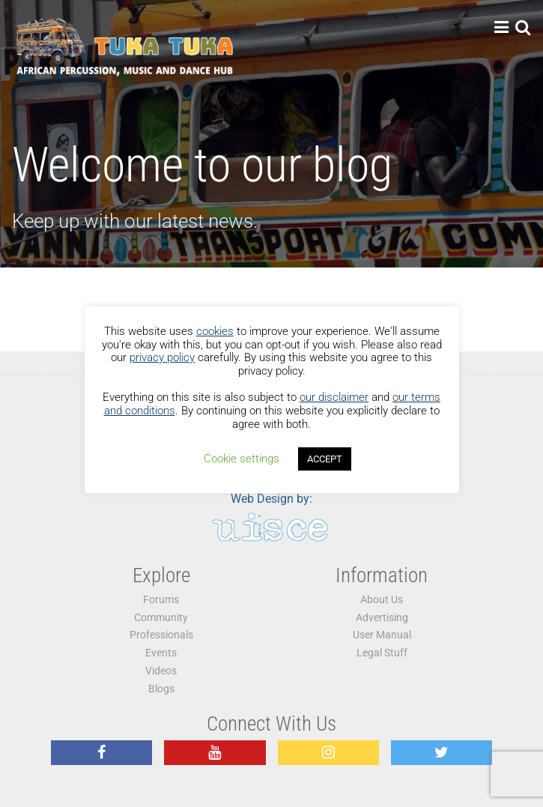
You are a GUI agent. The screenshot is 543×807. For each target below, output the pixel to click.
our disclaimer (334, 397)
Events (161, 653)
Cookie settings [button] (241, 458)
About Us (381, 599)
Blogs (161, 689)
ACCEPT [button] (324, 459)
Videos (161, 671)
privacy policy (162, 357)
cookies (215, 331)
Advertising (382, 617)
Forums (161, 599)
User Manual (382, 635)
